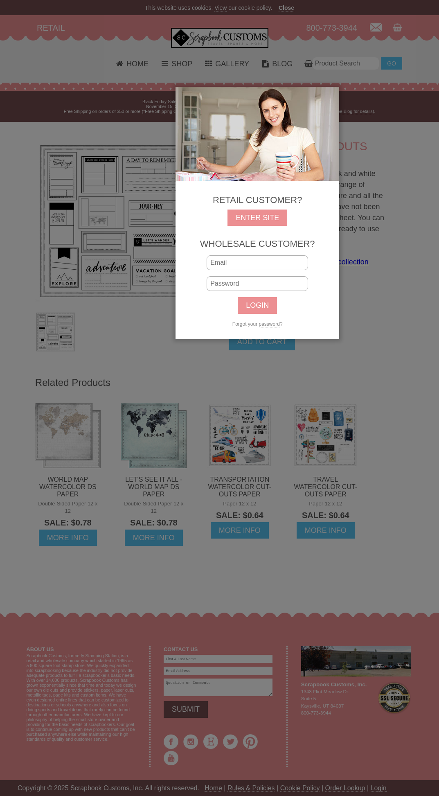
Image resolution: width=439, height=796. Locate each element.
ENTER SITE (257, 218)
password (269, 324)
